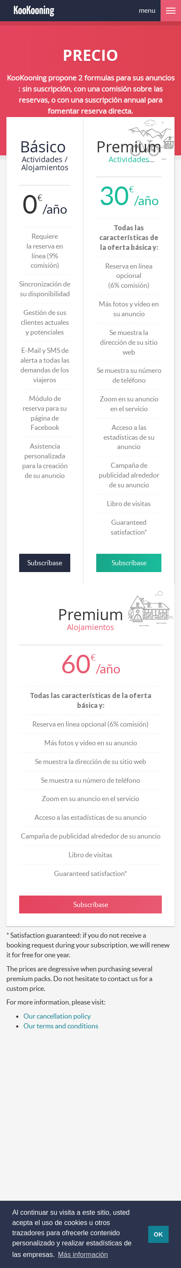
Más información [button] (83, 1254)
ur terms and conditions (63, 1026)
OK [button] (158, 1234)
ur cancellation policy (60, 1016)
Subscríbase (44, 562)
